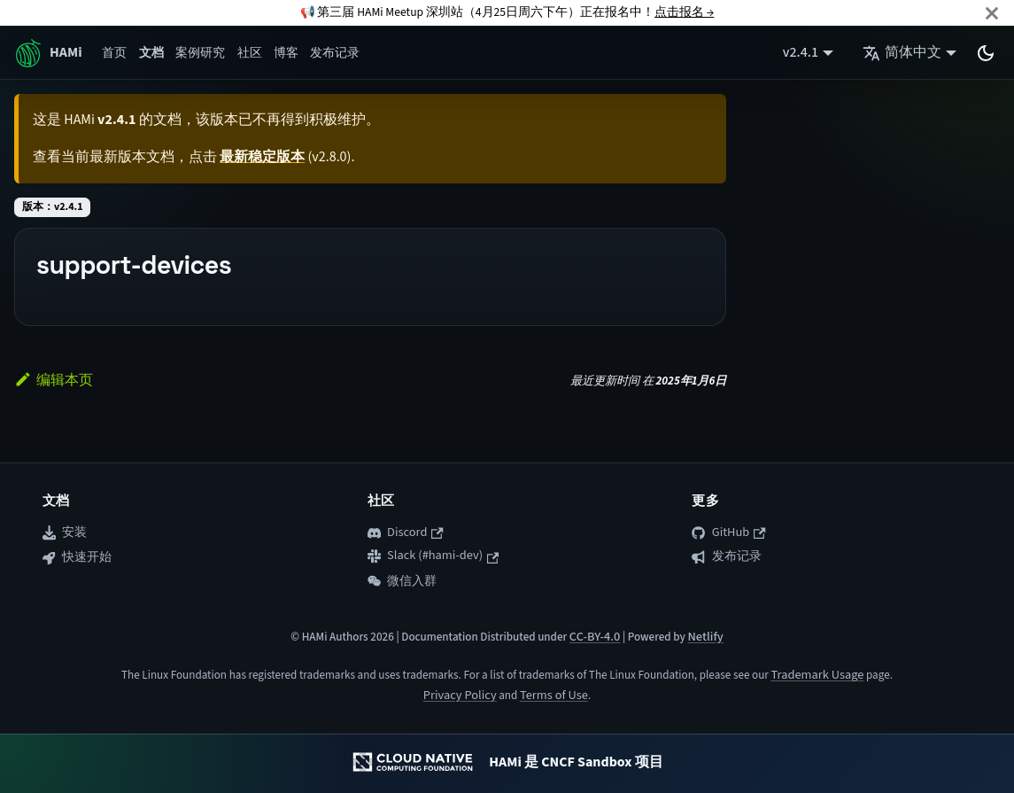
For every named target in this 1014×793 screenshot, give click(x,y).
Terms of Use (554, 695)
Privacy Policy (460, 695)
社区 (249, 52)
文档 (151, 52)
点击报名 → (684, 12)
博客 (286, 52)
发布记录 (335, 52)
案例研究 (200, 52)
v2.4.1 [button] (800, 52)
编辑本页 (53, 380)
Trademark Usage (816, 674)
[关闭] (992, 13)
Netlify (705, 636)
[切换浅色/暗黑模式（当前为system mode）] (985, 53)
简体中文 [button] (902, 52)
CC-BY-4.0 (594, 636)
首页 (114, 52)
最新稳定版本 (262, 157)
